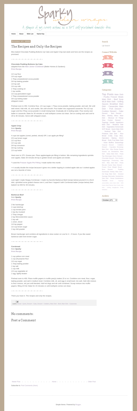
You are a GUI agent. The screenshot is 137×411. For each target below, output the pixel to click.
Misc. (121, 136)
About (21, 34)
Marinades (111, 176)
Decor (115, 156)
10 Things (119, 118)
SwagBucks (115, 187)
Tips (103, 156)
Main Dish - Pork (112, 107)
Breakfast (114, 104)
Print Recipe (16, 69)
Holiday (112, 171)
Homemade (119, 127)
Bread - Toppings (116, 180)
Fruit (113, 140)
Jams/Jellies (105, 183)
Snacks (104, 151)
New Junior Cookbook (34, 67)
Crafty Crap (113, 136)
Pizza (109, 167)
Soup (121, 99)
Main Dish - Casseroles (69, 304)
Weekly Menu (112, 116)
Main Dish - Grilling (115, 101)
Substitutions (119, 178)
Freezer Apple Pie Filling (30, 163)
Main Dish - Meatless (110, 125)
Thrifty (121, 187)
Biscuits (104, 165)
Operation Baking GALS (112, 138)
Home (13, 34)
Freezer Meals (117, 97)
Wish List (30, 34)
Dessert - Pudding (115, 169)
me (109, 151)
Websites (104, 189)
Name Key (40, 34)
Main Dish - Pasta (117, 154)
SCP (103, 129)
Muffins (111, 143)
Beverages (108, 156)
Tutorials (104, 180)
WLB (104, 101)
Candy (110, 165)
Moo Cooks (117, 185)
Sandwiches (119, 176)
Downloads (105, 171)
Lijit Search (106, 46)
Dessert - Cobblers (43, 304)
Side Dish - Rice (116, 134)
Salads (112, 122)
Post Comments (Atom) (29, 385)
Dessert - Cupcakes (109, 147)
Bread (104, 136)
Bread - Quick (21, 304)
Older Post (92, 382)
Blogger (78, 405)
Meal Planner (109, 185)
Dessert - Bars (108, 113)
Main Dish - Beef (55, 304)
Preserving (115, 160)
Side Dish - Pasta (117, 163)
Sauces (105, 104)
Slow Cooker (107, 120)
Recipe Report (118, 149)
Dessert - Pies (113, 158)
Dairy (114, 165)
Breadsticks (115, 151)
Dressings (120, 147)
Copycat (104, 145)
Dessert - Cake (32, 304)
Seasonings (119, 143)
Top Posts (107, 94)
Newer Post (16, 382)
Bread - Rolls (107, 140)
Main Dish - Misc (107, 149)
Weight (114, 167)
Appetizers (119, 122)
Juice (111, 183)
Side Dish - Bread (108, 178)
